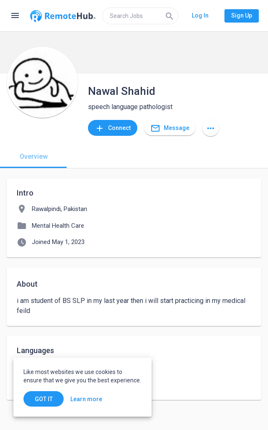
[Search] (169, 16)
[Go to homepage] (62, 16)
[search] (140, 16)
